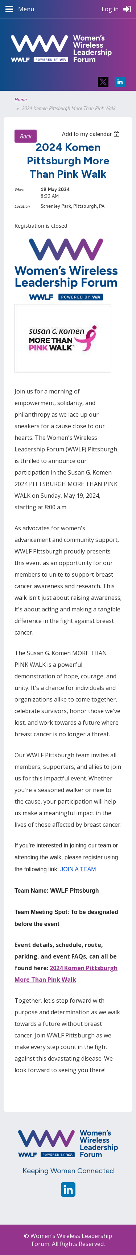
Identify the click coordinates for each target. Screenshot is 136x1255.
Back (25, 136)
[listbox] (91, 134)
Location (22, 206)
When (19, 189)
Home (20, 99)
